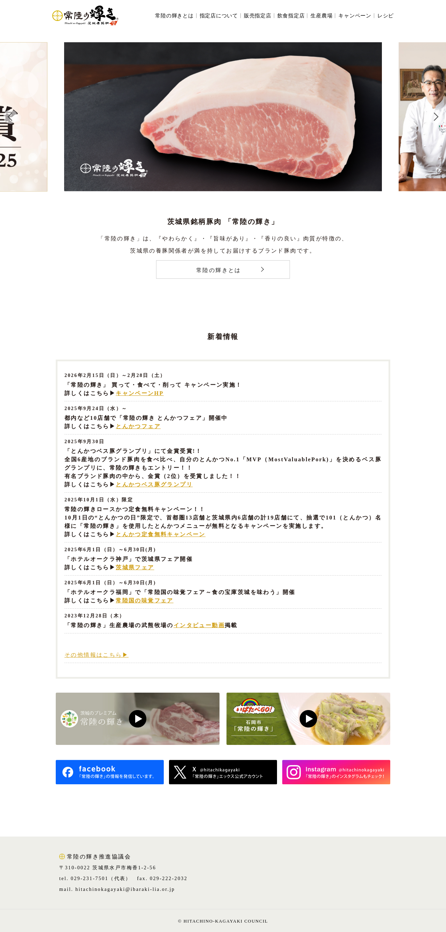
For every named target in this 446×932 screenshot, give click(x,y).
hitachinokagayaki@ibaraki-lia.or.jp (125, 889)
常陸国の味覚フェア (145, 600)
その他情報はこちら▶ (96, 655)
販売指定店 (257, 15)
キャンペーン (354, 15)
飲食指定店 (291, 15)
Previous (10, 117)
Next (436, 117)
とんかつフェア (138, 426)
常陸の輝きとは (174, 15)
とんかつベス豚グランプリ (154, 484)
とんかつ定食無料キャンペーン (161, 534)
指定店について (219, 15)
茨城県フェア (135, 567)
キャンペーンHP (139, 393)
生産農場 (321, 15)
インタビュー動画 (199, 625)
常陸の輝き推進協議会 (99, 857)
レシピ (385, 15)
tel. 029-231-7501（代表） (95, 878)
